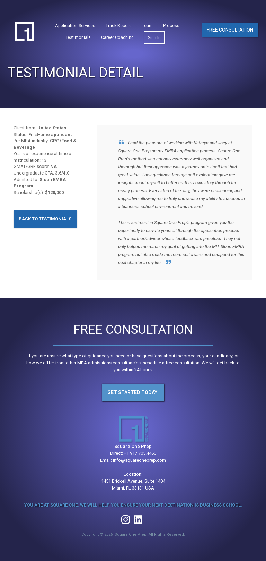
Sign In (154, 38)
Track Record (119, 26)
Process (171, 26)
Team (147, 26)
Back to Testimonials (45, 218)
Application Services (75, 26)
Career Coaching (117, 38)
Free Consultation (230, 30)
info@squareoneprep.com (139, 460)
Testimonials (78, 38)
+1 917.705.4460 (140, 453)
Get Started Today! (133, 392)
